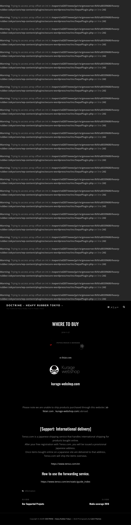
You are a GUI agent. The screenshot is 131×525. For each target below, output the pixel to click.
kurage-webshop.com (65, 383)
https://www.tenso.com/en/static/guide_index (65, 481)
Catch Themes (95, 519)
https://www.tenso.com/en (65, 463)
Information (30, 491)
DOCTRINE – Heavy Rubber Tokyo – (34, 305)
